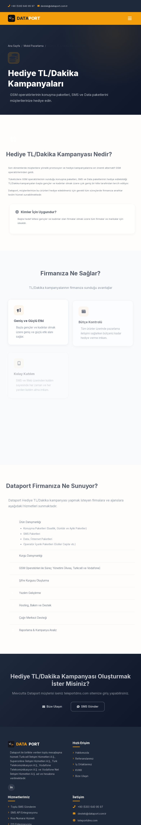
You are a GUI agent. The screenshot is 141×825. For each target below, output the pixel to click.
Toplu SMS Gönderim (23, 806)
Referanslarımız (84, 758)
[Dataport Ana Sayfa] (24, 18)
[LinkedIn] (11, 787)
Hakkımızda (82, 752)
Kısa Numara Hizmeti (23, 818)
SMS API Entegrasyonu (24, 812)
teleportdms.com (87, 820)
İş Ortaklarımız (83, 764)
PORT (24, 744)
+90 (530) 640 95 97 (90, 806)
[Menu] (129, 18)
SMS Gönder (88, 708)
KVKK (78, 770)
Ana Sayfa (14, 45)
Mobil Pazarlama (34, 45)
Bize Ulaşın (52, 708)
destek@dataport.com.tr (92, 813)
